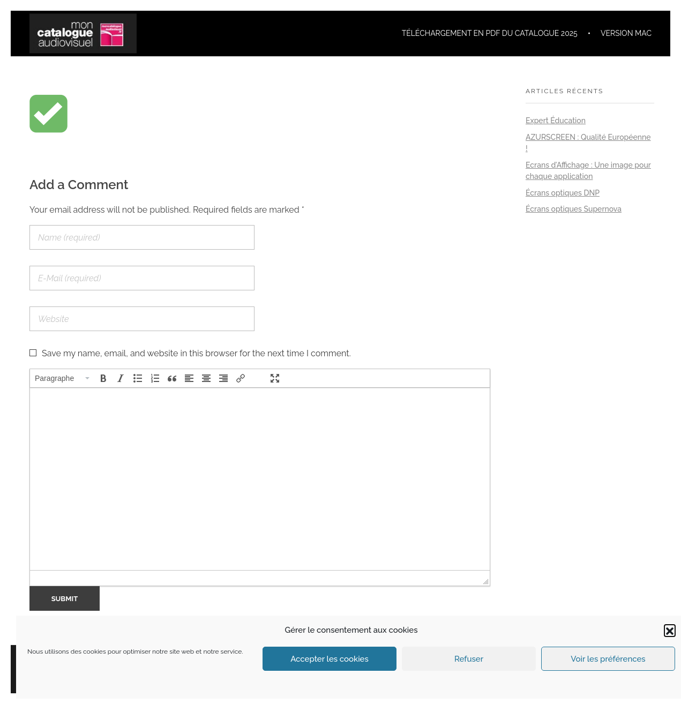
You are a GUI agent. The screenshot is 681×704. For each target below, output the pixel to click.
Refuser (468, 659)
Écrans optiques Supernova (574, 209)
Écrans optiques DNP (563, 193)
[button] (669, 630)
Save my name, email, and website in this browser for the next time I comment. (196, 353)
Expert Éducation (556, 120)
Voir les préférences (608, 659)
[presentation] (63, 378)
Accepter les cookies (329, 659)
